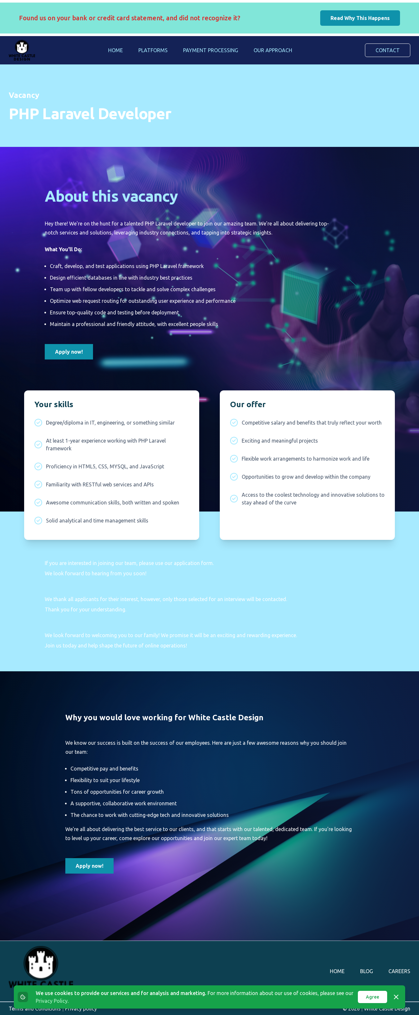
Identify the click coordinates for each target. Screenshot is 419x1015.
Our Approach (273, 50)
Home (115, 50)
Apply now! (69, 352)
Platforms (153, 50)
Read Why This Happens (360, 18)
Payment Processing (210, 50)
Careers (399, 971)
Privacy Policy (52, 1001)
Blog (366, 971)
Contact (388, 50)
